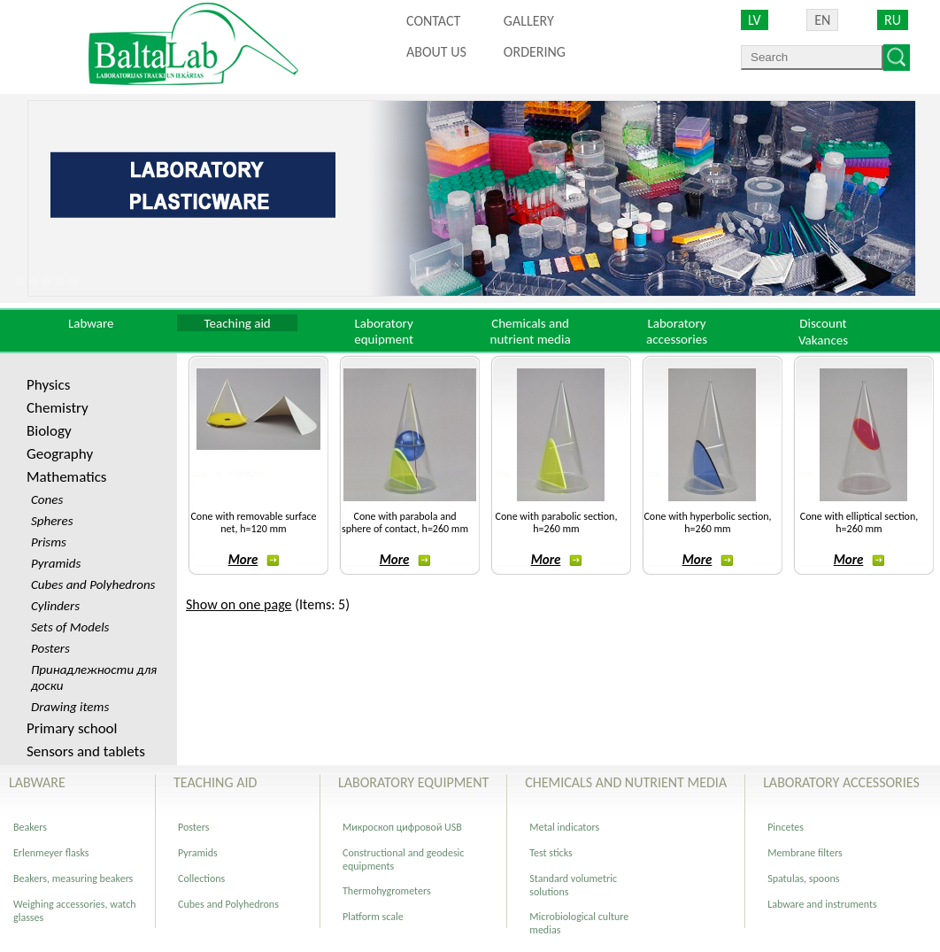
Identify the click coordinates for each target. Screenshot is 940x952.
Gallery (529, 20)
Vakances (823, 340)
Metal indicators (564, 827)
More (254, 560)
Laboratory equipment (383, 331)
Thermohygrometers (387, 891)
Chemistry (58, 408)
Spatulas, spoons (803, 878)
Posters (193, 827)
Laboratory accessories (676, 331)
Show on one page (239, 604)
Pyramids (198, 853)
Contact (433, 20)
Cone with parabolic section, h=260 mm (557, 522)
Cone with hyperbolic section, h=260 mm (707, 522)
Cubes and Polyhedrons (228, 904)
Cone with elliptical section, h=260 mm (859, 522)
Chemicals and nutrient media (530, 331)
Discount (822, 323)
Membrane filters (804, 853)
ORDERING (535, 51)
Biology (49, 431)
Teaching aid (237, 323)
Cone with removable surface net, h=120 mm (253, 522)
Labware (91, 323)
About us (436, 51)
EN (822, 20)
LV (754, 20)
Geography (60, 454)
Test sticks (550, 853)
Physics (48, 384)
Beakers (30, 827)
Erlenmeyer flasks (51, 853)
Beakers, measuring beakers (73, 878)
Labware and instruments (822, 904)
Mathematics (66, 477)
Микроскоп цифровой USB (402, 827)
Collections (201, 878)
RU (892, 20)
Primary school (72, 728)
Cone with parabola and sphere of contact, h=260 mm (405, 522)
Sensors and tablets (86, 751)
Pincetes (785, 827)
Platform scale (373, 916)
